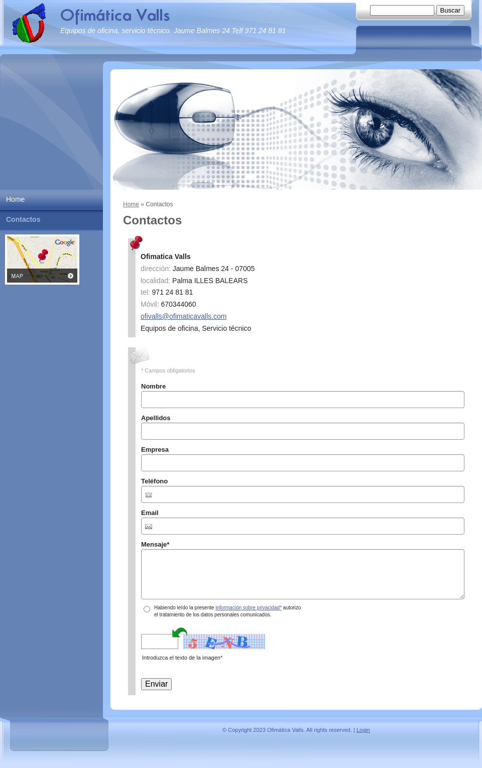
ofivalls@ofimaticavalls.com (183, 316)
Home (131, 204)
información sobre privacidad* (248, 607)
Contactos (23, 219)
